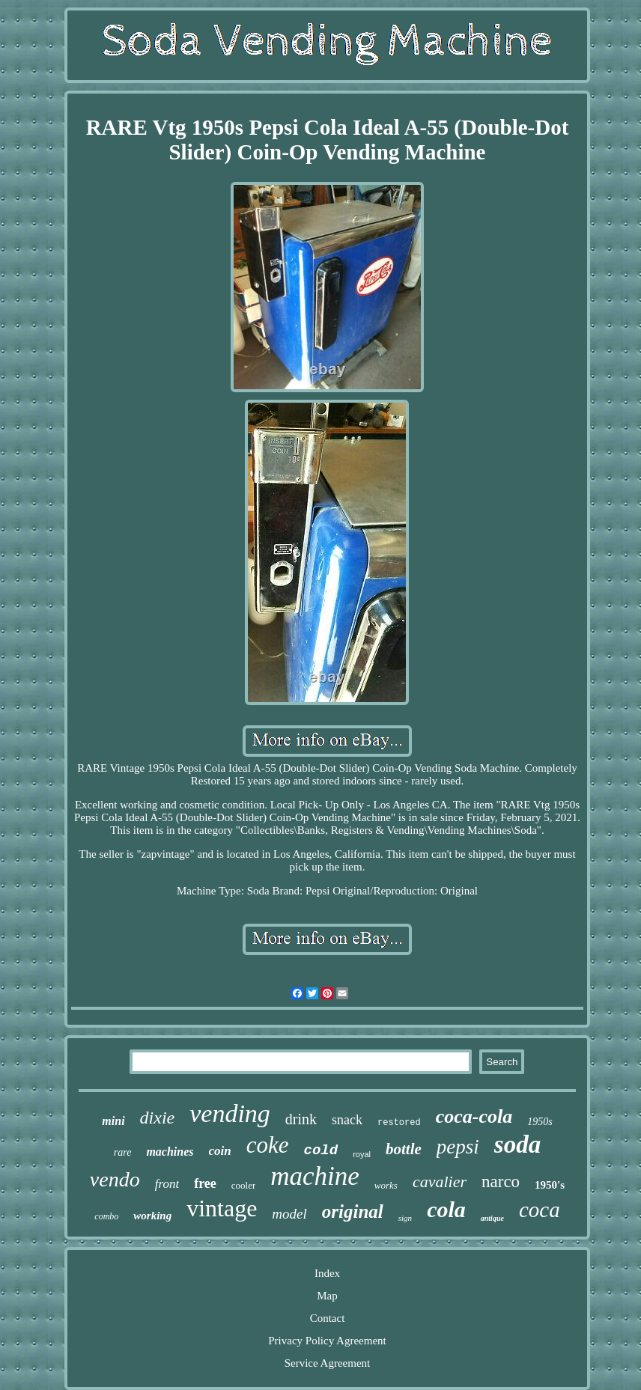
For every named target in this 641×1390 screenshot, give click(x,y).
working (152, 1216)
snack (347, 1119)
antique (492, 1218)
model (289, 1214)
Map (327, 1296)
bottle (404, 1149)
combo (106, 1216)
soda (517, 1144)
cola (446, 1209)
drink (301, 1119)
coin (220, 1151)
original (352, 1211)
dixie (157, 1117)
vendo (115, 1179)
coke (267, 1145)
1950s (539, 1121)
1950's (550, 1185)
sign (405, 1217)
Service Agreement (328, 1363)
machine (314, 1176)
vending (229, 1113)
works (386, 1185)
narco (500, 1181)
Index (327, 1273)
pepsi (458, 1147)
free (205, 1183)
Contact (327, 1318)
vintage (221, 1208)
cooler (243, 1185)
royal (362, 1154)
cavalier (440, 1181)
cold (321, 1150)
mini (113, 1121)
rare (123, 1152)
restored (399, 1123)
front (167, 1184)
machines (169, 1151)
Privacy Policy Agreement (327, 1341)
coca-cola (474, 1116)
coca (539, 1210)
